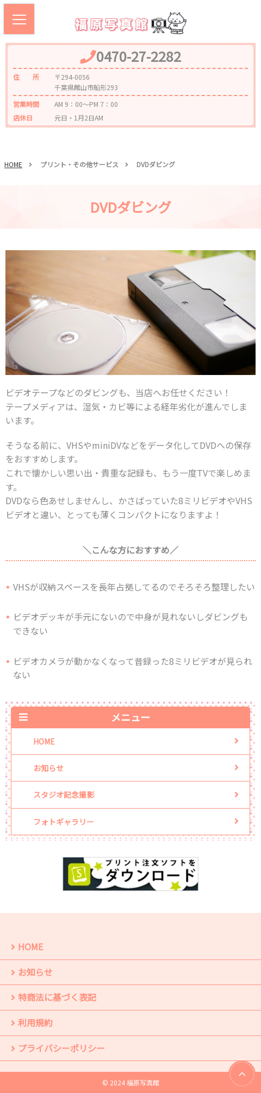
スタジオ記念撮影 (63, 794)
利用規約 (35, 1022)
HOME (13, 164)
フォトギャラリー (63, 821)
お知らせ (48, 767)
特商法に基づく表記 (57, 996)
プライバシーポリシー (61, 1047)
